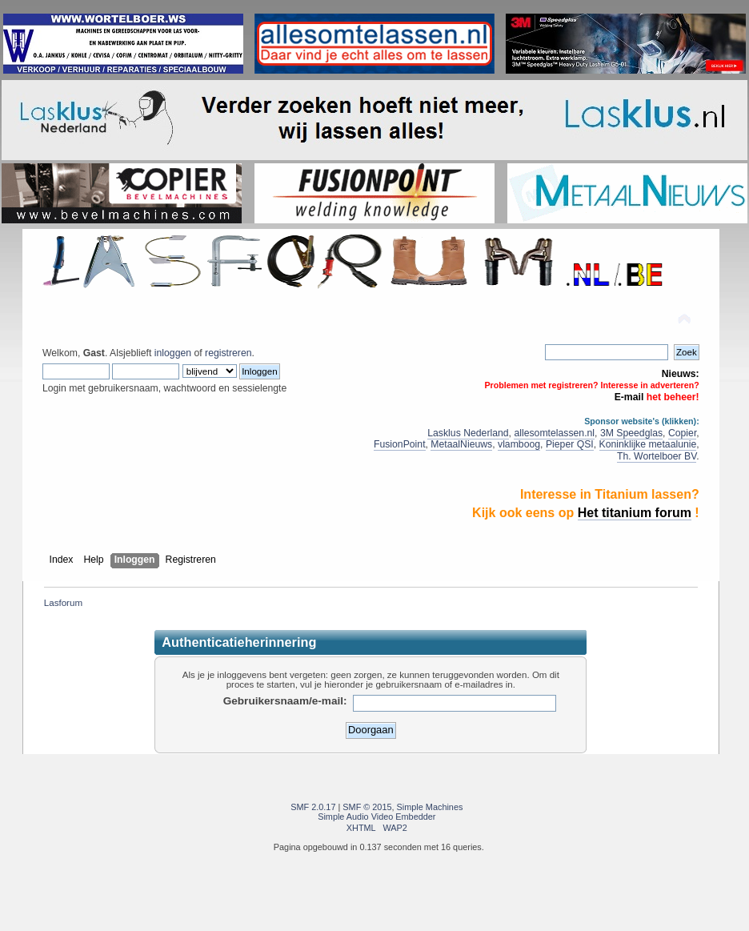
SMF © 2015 (366, 807)
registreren (228, 353)
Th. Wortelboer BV (656, 456)
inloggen (172, 353)
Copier (682, 433)
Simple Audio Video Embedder (376, 816)
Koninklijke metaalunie (648, 444)
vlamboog (519, 444)
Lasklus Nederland (467, 433)
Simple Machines (430, 807)
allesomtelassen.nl (554, 433)
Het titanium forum (634, 513)
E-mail (629, 397)
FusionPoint (400, 444)
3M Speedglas (631, 433)
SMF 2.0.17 (312, 807)
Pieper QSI (570, 444)
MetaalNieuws (461, 444)
